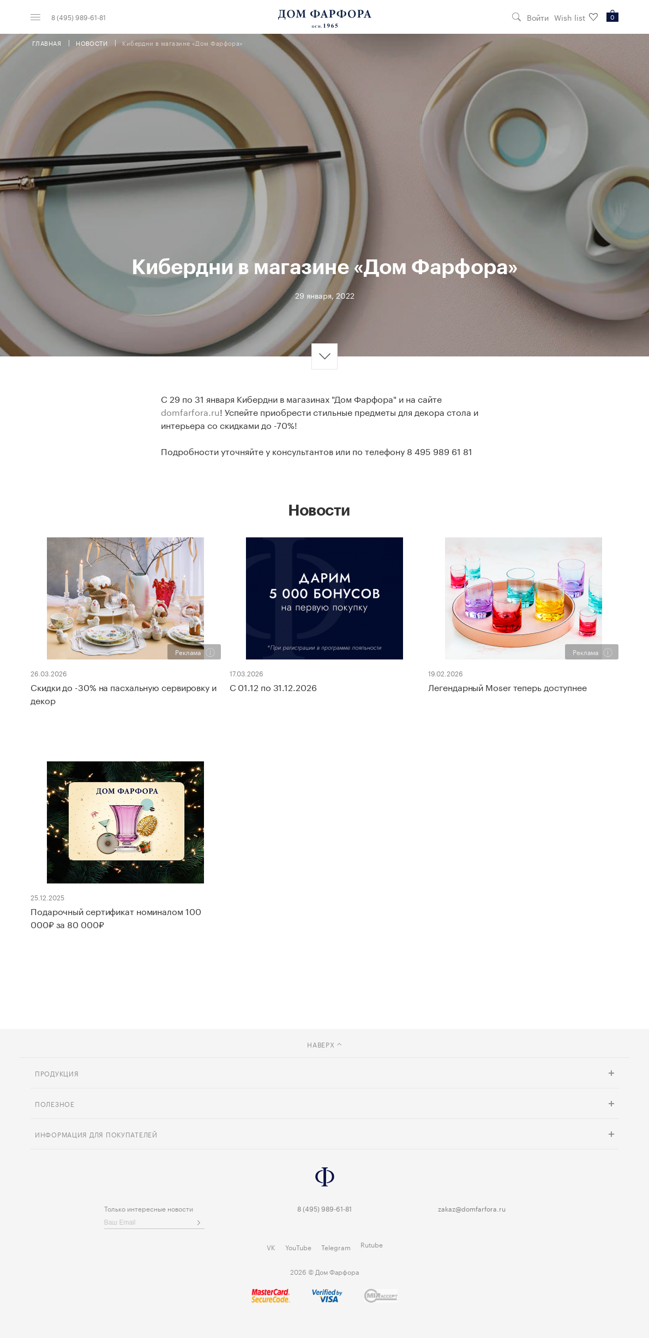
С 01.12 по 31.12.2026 (273, 686)
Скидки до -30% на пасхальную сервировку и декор (124, 693)
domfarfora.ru (190, 411)
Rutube (371, 1244)
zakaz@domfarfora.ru (472, 1208)
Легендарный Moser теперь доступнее (507, 686)
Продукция (57, 1073)
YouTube (298, 1247)
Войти (538, 17)
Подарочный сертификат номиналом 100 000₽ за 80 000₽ (116, 917)
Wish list (576, 17)
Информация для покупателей (96, 1134)
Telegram (336, 1247)
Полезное (55, 1103)
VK (271, 1247)
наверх (324, 1044)
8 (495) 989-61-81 (78, 17)
